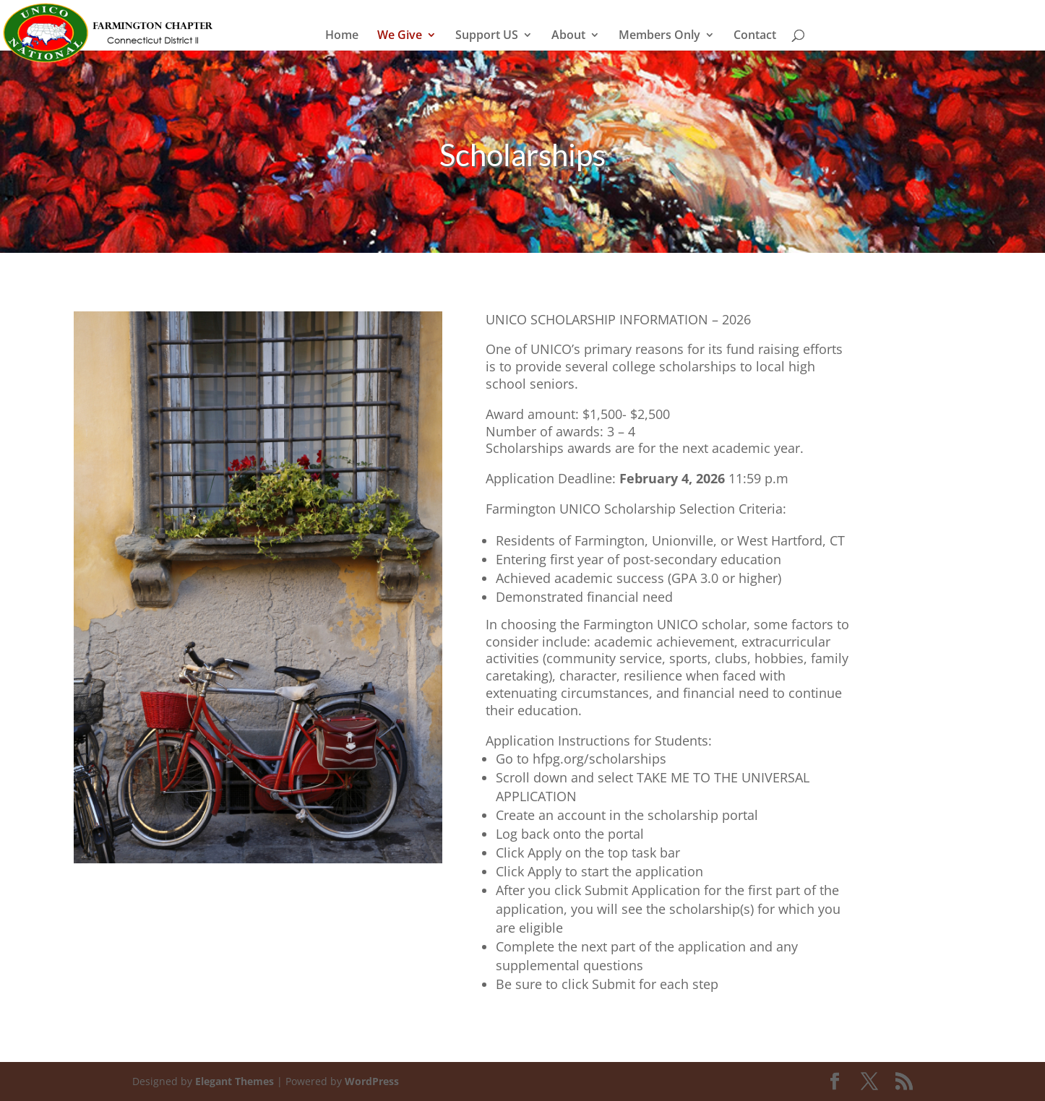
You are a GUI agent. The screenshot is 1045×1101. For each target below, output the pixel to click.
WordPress (372, 1081)
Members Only (659, 36)
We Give (399, 36)
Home (341, 36)
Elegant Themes (234, 1081)
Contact (755, 36)
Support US (486, 36)
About (568, 36)
